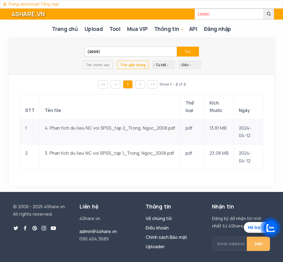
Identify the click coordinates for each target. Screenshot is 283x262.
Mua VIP (137, 29)
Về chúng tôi (159, 218)
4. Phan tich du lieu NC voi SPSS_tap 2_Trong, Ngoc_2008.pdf (110, 128)
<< (103, 84)
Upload (94, 29)
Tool (114, 29)
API (193, 29)
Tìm (188, 51)
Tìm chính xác (98, 64)
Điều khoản (157, 228)
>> (153, 84)
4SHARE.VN (28, 14)
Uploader (155, 247)
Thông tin (169, 29)
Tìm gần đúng (133, 64)
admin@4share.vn (98, 231)
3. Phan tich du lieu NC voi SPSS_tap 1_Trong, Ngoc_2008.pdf (109, 153)
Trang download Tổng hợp (31, 4)
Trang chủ (65, 29)
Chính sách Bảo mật (166, 237)
